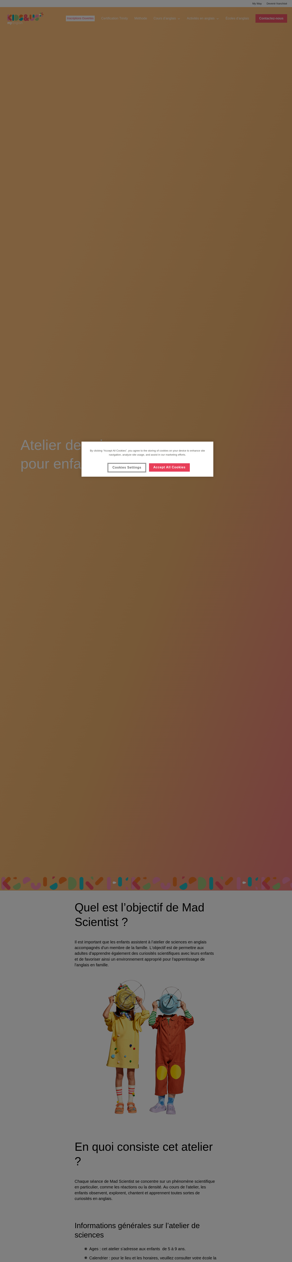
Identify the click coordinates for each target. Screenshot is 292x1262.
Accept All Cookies (169, 467)
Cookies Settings (126, 467)
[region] (147, 459)
